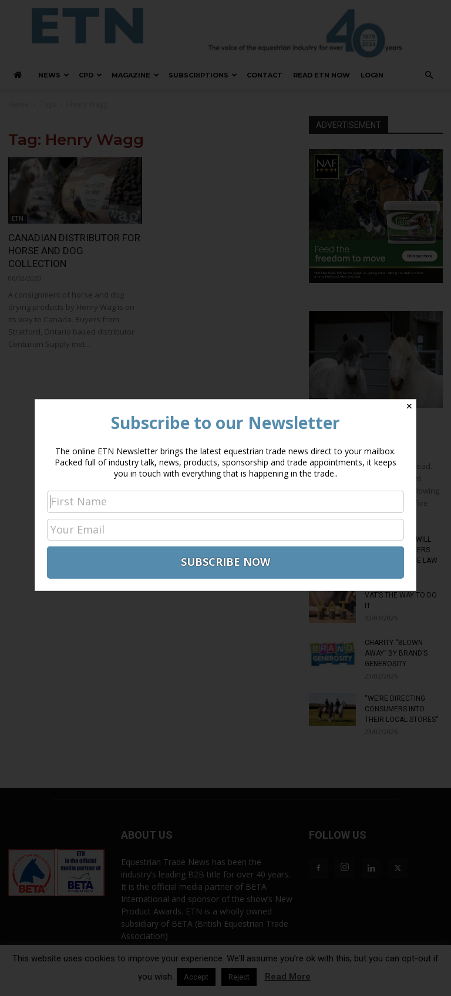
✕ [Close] (409, 406)
